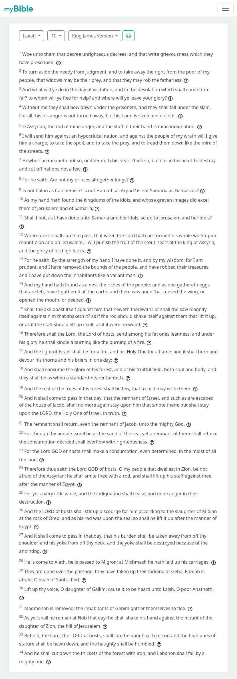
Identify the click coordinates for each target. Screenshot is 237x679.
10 (54, 36)
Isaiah (30, 36)
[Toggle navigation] (226, 8)
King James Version (93, 36)
